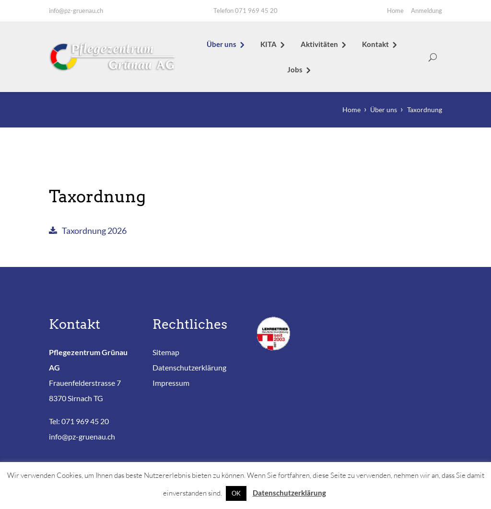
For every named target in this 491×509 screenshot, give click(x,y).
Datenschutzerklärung (189, 367)
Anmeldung (426, 10)
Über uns (221, 44)
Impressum (170, 382)
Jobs (295, 69)
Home (395, 10)
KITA (268, 44)
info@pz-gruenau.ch (76, 10)
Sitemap (165, 352)
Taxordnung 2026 (94, 230)
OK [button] (236, 493)
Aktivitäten (319, 44)
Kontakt (375, 44)
